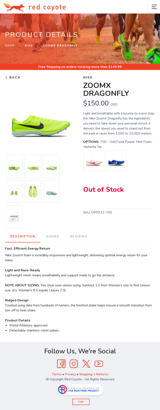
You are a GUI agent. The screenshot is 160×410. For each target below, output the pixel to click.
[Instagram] (74, 364)
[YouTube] (98, 364)
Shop (10, 46)
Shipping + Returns (93, 374)
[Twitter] (86, 364)
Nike (29, 46)
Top (81, 402)
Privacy (70, 374)
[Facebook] (61, 364)
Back (12, 77)
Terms (56, 374)
